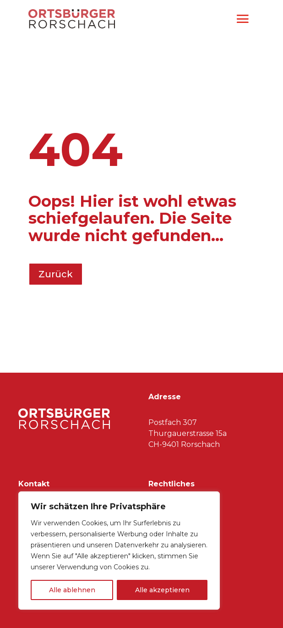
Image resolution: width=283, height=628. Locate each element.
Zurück (55, 274)
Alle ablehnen (72, 590)
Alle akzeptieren (162, 590)
